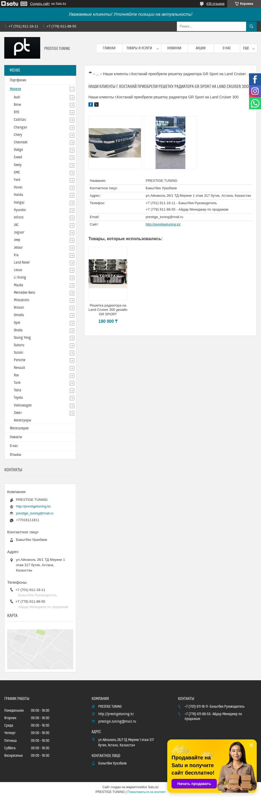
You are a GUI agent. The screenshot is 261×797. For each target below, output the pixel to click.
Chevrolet (20, 142)
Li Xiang (20, 277)
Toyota (18, 398)
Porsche (19, 360)
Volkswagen (23, 405)
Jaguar (19, 232)
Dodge (18, 150)
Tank (17, 383)
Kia (16, 255)
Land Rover (22, 262)
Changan (20, 127)
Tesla (17, 390)
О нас (227, 48)
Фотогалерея (19, 428)
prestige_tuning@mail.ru (164, 217)
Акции (201, 48)
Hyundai (20, 210)
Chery (18, 135)
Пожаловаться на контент (146, 792)
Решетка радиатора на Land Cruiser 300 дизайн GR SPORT (107, 309)
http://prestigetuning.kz (163, 224)
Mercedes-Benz (24, 293)
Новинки (174, 48)
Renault (19, 368)
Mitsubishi (21, 300)
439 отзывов (215, 4)
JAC (16, 225)
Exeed (18, 157)
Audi (17, 97)
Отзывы (15, 455)
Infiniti (19, 217)
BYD (16, 112)
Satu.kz (153, 787)
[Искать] (251, 26)
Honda (18, 195)
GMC (17, 172)
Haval (18, 187)
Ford (17, 180)
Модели (15, 89)
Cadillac (20, 120)
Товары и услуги (139, 48)
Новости (16, 437)
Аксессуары (22, 420)
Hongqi (19, 202)
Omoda (19, 315)
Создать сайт (40, 4)
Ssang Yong (22, 338)
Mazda (18, 285)
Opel (17, 323)
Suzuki (18, 353)
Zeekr (18, 413)
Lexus (18, 270)
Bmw (17, 105)
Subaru (19, 345)
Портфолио (18, 80)
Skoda (18, 330)
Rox (16, 375)
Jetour (18, 247)
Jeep (17, 240)
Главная (109, 48)
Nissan (19, 307)
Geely (18, 165)
